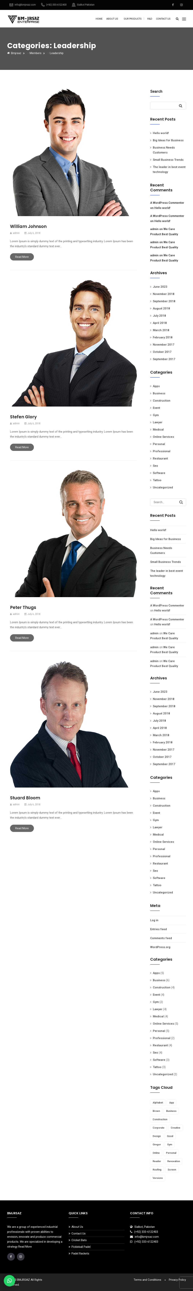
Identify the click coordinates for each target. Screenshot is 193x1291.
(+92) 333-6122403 (56, 4)
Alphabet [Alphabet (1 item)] (158, 1102)
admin (154, 229)
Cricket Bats (79, 1240)
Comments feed (161, 938)
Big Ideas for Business (168, 140)
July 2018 (159, 315)
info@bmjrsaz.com (25, 4)
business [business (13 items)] (171, 1111)
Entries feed (158, 929)
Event (156, 408)
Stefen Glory (23, 417)
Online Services (163, 437)
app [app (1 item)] (171, 1102)
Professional (161, 451)
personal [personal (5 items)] (171, 1152)
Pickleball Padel (81, 1247)
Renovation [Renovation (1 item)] (173, 1161)
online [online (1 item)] (156, 1152)
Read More (22, 257)
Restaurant (160, 458)
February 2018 (162, 337)
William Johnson (28, 226)
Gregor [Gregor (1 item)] (157, 1144)
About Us (112, 18)
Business (159, 393)
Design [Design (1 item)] (157, 1136)
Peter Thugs (23, 607)
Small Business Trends (168, 159)
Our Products (133, 18)
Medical (158, 429)
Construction (161, 400)
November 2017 (163, 344)
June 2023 (160, 286)
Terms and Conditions (147, 1279)
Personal (159, 444)
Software (159, 473)
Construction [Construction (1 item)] (160, 1119)
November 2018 (163, 294)
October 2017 (162, 352)
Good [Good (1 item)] (170, 1136)
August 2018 (161, 308)
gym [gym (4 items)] (169, 1144)
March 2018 (161, 330)
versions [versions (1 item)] (158, 1178)
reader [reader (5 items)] (157, 1161)
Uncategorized (163, 487)
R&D (149, 18)
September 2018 (164, 301)
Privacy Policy (177, 1279)
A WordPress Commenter (167, 203)
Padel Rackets (80, 1253)
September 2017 (164, 359)
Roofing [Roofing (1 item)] (157, 1169)
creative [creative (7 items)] (175, 1127)
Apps (156, 386)
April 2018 (160, 323)
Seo (155, 465)
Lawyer (157, 422)
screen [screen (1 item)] (172, 1169)
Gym (156, 415)
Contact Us (163, 18)
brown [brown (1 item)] (156, 1111)
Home (99, 18)
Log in (154, 920)
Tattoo (157, 480)
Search (156, 91)
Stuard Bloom (25, 798)
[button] (9, 1280)
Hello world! (161, 133)
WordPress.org (160, 947)
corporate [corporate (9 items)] (158, 1127)
